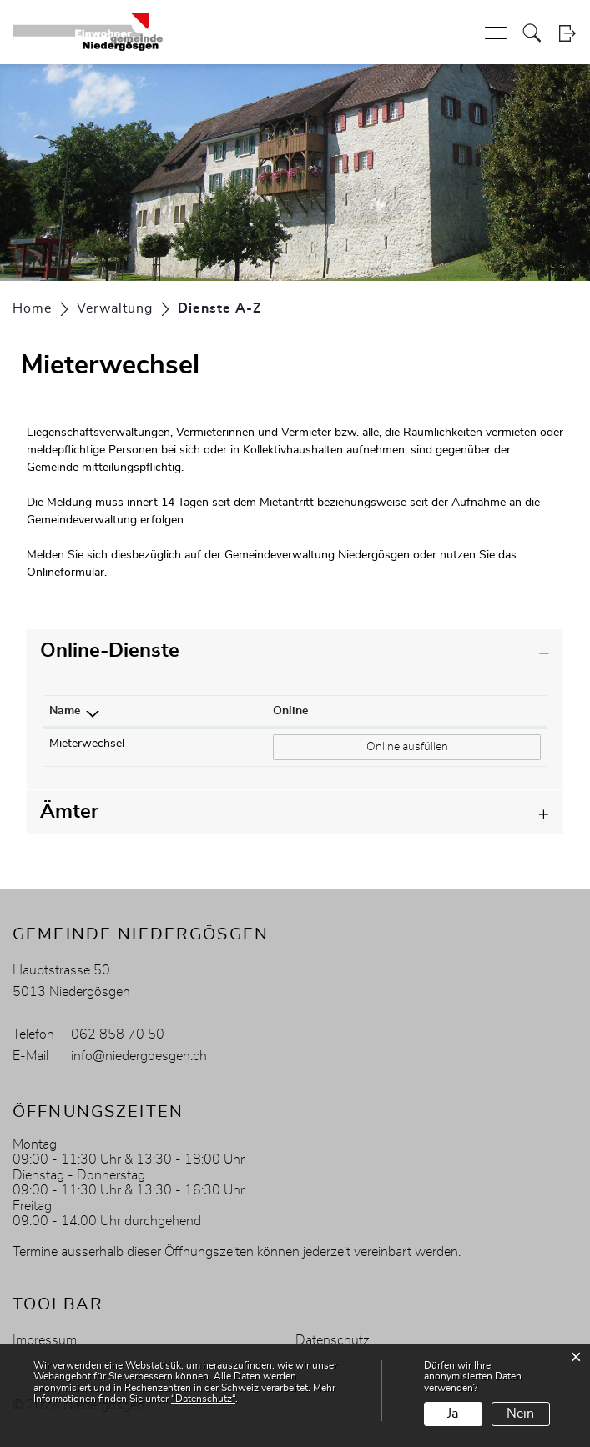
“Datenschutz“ (203, 1399)
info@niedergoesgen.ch (139, 1056)
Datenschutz (332, 1340)
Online (290, 711)
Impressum (45, 1340)
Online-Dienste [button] (109, 651)
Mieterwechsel (86, 743)
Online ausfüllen (407, 746)
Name (64, 711)
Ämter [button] (69, 812)
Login (567, 33)
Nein (520, 1413)
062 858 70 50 (117, 1034)
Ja (452, 1413)
